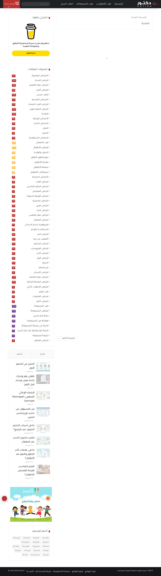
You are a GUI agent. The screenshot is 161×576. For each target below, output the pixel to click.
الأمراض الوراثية (40, 119)
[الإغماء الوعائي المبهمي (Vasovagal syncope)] (43, 395)
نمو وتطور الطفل (39, 157)
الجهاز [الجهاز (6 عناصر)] (36, 538)
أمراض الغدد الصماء (38, 104)
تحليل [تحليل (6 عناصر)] (18, 550)
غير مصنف (43, 268)
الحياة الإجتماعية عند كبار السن (32, 331)
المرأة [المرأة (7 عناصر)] (46, 550)
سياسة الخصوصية (61, 571)
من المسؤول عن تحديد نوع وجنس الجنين (25, 413)
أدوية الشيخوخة (40, 336)
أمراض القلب (42, 182)
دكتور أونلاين (121, 571)
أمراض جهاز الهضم (38, 85)
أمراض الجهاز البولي (38, 109)
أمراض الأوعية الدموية (37, 196)
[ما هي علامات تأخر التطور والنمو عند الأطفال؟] (43, 453)
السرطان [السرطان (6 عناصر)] (25, 542)
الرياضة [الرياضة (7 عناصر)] (36, 542)
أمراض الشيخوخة (39, 311)
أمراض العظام (41, 220)
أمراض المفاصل (40, 191)
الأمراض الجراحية (40, 177)
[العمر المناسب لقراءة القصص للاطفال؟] (43, 469)
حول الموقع (90, 571)
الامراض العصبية (40, 76)
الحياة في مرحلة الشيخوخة (35, 326)
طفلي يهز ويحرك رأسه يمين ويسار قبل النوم (25, 380)
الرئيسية (121, 3)
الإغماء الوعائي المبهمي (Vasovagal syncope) (23, 397)
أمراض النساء (41, 80)
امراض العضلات (40, 297)
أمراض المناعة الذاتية (37, 282)
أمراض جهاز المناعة (38, 277)
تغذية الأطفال (41, 162)
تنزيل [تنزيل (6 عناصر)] (46, 555)
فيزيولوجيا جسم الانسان (36, 225)
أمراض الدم (42, 234)
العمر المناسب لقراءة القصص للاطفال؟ (26, 470)
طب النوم (43, 292)
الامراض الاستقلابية (38, 138)
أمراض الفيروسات (39, 249)
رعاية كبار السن (40, 316)
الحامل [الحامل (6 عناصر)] (26, 538)
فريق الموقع (77, 571)
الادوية (45, 263)
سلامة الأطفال (40, 167)
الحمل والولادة (41, 152)
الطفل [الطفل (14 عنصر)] (25, 546)
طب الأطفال (104, 4)
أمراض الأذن (42, 253)
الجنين (45, 133)
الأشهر (19, 354)
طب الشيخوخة (85, 4)
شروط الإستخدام (43, 571)
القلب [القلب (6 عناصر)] (16, 546)
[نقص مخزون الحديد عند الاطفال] (43, 440)
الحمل (45, 128)
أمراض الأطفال (40, 147)
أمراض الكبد (42, 90)
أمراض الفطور (41, 340)
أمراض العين (42, 206)
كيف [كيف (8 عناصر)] (25, 555)
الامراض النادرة (41, 123)
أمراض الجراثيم (41, 244)
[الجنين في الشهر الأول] (43, 367)
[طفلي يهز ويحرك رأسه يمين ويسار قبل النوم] (43, 379)
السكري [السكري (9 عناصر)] (36, 546)
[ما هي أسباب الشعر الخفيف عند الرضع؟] (43, 428)
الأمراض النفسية (40, 100)
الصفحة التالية (66, 338)
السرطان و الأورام (39, 229)
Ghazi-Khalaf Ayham (18, 571)
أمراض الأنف (42, 301)
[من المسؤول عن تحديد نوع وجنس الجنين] (43, 412)
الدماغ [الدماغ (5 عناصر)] (46, 542)
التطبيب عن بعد (40, 239)
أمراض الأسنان (41, 272)
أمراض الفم (42, 258)
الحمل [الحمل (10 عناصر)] (16, 538)
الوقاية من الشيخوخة (37, 321)
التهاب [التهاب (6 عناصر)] (46, 538)
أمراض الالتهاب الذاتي (37, 287)
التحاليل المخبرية (40, 201)
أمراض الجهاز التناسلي (37, 187)
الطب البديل (67, 4)
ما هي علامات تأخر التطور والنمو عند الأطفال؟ (24, 454)
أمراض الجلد (42, 210)
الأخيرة (42, 354)
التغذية (45, 114)
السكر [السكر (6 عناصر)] (46, 546)
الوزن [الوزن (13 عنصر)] (27, 550)
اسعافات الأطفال (39, 172)
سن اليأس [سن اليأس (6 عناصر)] (35, 555)
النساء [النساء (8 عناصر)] (37, 550)
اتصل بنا (30, 571)
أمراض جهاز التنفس (38, 215)
